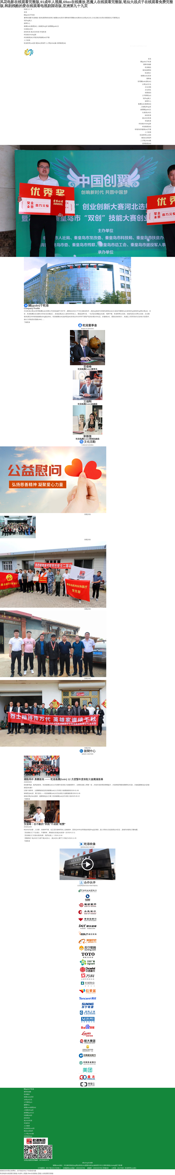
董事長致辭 (28, 18)
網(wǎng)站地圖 (87, 1163)
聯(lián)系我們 (40, 43)
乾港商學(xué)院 (29, 43)
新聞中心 (27, 23)
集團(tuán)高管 (59, 18)
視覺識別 (108, 18)
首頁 (25, 12)
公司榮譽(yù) (115, 18)
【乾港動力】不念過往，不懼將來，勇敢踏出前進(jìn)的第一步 (45, 832)
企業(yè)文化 (87, 18)
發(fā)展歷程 (43, 18)
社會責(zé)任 (28, 29)
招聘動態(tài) (61, 43)
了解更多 (27, 322)
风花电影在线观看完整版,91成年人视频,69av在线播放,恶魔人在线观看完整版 (26, 1173)
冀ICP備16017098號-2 (53, 1168)
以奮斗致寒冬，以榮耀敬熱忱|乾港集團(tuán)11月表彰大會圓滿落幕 (47, 790)
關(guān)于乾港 (29, 15)
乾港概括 (35, 18)
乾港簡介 (50, 18)
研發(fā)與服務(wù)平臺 (41, 37)
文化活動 (95, 18)
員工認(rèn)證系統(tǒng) (138, 46)
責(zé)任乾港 (35, 32)
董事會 (66, 18)
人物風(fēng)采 (42, 26)
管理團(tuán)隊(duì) (76, 18)
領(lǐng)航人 (28, 20)
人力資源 (27, 40)
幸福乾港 (43, 32)
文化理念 (101, 18)
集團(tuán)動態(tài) (30, 26)
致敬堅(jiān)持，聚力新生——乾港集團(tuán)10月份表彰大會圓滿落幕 (48, 793)
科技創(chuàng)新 (30, 35)
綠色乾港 (27, 32)
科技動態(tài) (28, 37)
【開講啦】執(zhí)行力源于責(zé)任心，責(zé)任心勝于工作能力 (46, 838)
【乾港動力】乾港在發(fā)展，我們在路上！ (39, 835)
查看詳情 (87, 514)
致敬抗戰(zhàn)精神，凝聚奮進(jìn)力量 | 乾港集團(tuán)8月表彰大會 (48, 796)
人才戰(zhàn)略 (51, 43)
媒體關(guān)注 (53, 26)
